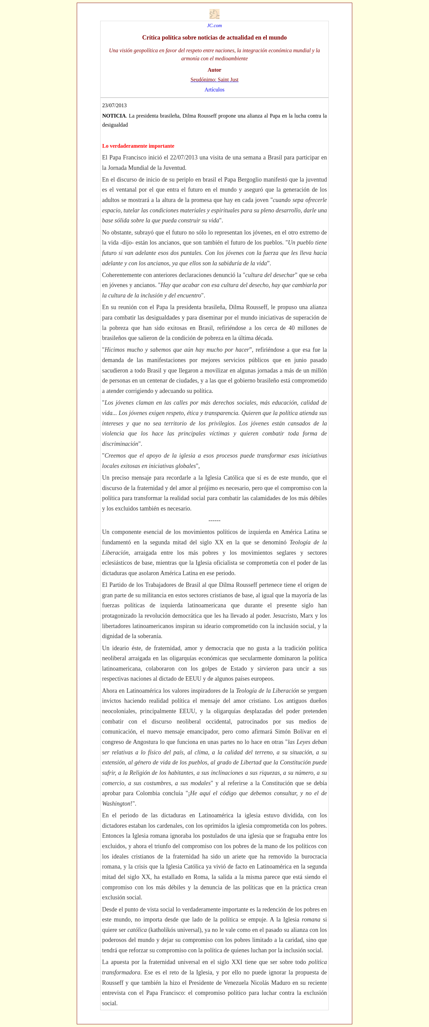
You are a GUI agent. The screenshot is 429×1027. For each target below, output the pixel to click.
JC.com (214, 25)
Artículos (214, 89)
